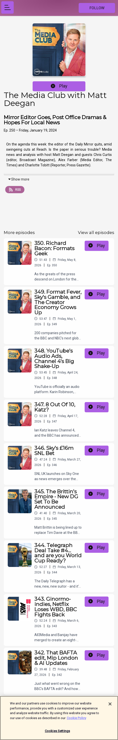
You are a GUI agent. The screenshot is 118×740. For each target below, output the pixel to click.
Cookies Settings (57, 732)
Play (59, 86)
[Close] (110, 704)
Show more (18, 179)
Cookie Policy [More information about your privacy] (76, 719)
